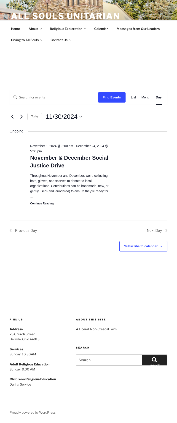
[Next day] (21, 116)
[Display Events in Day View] (159, 97)
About (35, 29)
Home (15, 29)
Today (34, 116)
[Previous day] (12, 116)
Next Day (157, 231)
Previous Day (23, 231)
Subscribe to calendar (141, 246)
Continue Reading (42, 203)
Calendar (101, 29)
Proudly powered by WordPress (33, 412)
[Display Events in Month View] (145, 97)
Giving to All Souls (27, 40)
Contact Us (61, 40)
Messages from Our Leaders (138, 29)
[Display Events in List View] (133, 97)
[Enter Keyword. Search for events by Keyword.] (54, 97)
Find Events (112, 97)
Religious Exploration (68, 29)
